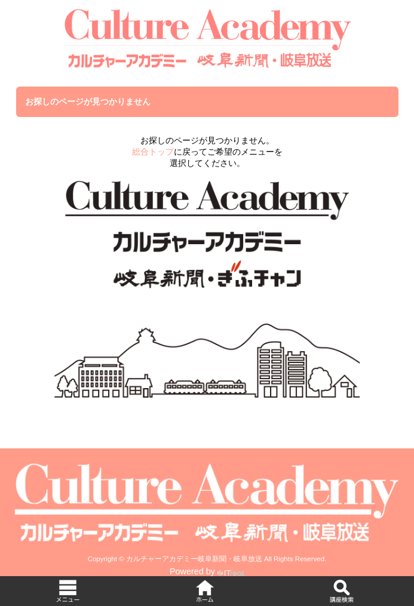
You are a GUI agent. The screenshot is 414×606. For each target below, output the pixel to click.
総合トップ (153, 151)
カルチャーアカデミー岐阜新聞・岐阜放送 (194, 558)
